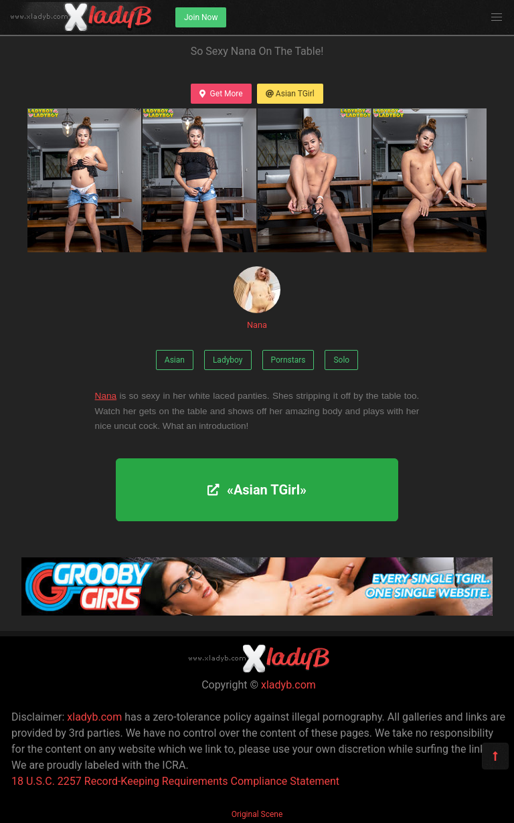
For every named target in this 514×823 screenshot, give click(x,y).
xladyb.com (288, 684)
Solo (341, 360)
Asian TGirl (290, 93)
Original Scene (257, 814)
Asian (175, 360)
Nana (257, 298)
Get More (220, 93)
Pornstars (288, 360)
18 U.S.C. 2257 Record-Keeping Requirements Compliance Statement (175, 781)
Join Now (201, 17)
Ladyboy (228, 360)
